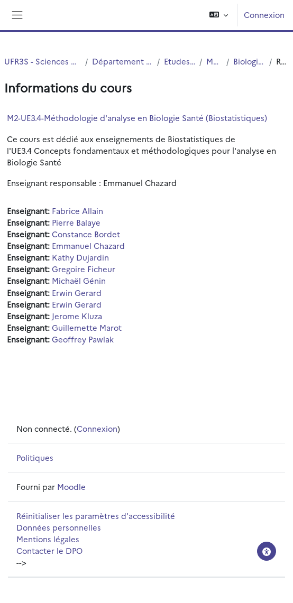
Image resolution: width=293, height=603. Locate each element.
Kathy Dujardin (80, 257)
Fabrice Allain (77, 210)
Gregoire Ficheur (83, 268)
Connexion (264, 14)
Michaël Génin (79, 280)
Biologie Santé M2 (249, 61)
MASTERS (214, 61)
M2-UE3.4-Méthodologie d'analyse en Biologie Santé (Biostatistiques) (137, 117)
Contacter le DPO (49, 550)
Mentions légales (47, 538)
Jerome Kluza (77, 315)
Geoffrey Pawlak (83, 339)
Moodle (71, 486)
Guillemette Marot (87, 327)
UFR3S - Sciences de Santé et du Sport (42, 61)
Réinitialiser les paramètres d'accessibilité (95, 515)
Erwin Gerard (77, 292)
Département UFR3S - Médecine (122, 61)
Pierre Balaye (76, 222)
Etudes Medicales (179, 61)
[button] (219, 15)
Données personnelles (58, 527)
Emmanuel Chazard (88, 245)
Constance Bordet (86, 233)
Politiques (34, 457)
